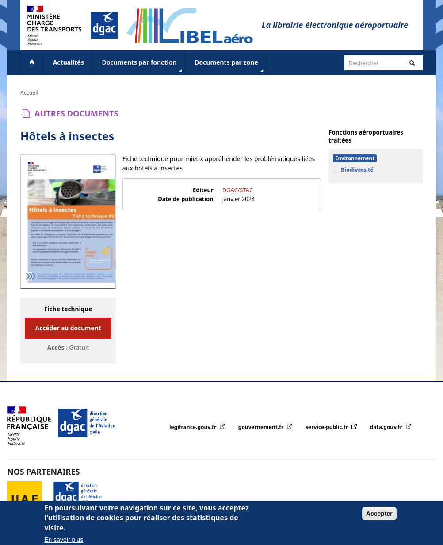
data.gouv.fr (387, 427)
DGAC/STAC (237, 190)
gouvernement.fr (261, 427)
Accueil (29, 93)
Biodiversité (357, 170)
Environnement (354, 158)
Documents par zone (230, 66)
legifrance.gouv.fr (193, 427)
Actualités (68, 62)
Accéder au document (68, 328)
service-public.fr (327, 427)
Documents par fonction (143, 66)
